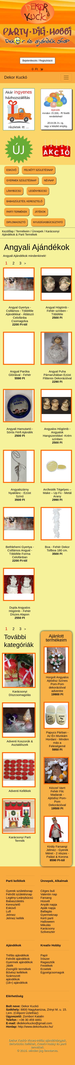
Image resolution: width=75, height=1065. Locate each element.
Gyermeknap (49, 914)
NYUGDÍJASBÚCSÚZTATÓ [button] (48, 222)
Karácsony (48, 928)
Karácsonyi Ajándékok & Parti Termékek (30, 233)
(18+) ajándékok (17, 982)
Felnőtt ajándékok (18, 958)
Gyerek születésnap (19, 891)
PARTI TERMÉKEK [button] (16, 211)
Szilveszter (48, 931)
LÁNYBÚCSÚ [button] (13, 191)
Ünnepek (37, 231)
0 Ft (37, 69)
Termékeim (23, 231)
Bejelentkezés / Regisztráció (37, 60)
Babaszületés (15, 901)
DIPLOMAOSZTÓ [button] (15, 222)
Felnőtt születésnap (19, 894)
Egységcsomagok (52, 972)
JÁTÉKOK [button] (40, 211)
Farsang (46, 897)
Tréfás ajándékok (17, 955)
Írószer (45, 958)
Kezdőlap (8, 231)
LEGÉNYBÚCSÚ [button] (38, 191)
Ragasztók (48, 962)
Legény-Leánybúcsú (19, 897)
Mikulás (46, 925)
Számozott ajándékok (13, 977)
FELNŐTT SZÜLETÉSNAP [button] (38, 170)
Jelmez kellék (15, 918)
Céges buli (48, 891)
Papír (44, 955)
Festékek (47, 965)
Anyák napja (49, 904)
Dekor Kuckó (15, 77)
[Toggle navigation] (66, 77)
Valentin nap (49, 894)
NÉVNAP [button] (49, 180)
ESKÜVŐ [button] (11, 170)
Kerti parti (47, 918)
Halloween (48, 921)
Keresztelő (13, 904)
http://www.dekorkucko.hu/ (29, 1026)
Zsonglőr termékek (18, 969)
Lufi (8, 911)
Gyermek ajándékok (19, 962)
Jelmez (11, 914)
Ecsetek (46, 969)
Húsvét (45, 901)
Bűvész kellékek (17, 972)
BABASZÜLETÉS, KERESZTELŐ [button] (24, 201)
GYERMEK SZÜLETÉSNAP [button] (21, 180)
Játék (9, 965)
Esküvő (11, 908)
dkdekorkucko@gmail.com (29, 1023)
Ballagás (46, 911)
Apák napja (48, 908)
